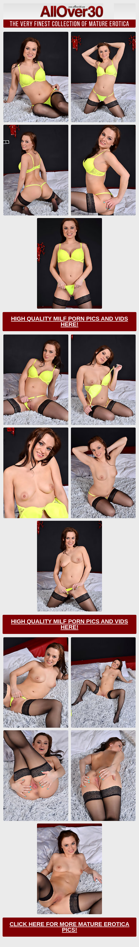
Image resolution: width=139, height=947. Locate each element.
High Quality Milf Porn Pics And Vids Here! (69, 321)
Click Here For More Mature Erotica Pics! (69, 927)
